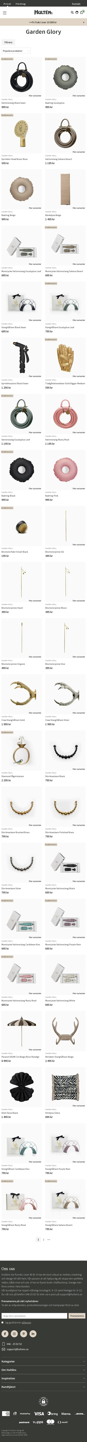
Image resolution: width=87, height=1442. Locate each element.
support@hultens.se (71, 1294)
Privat (7, 3)
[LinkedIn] (32, 1333)
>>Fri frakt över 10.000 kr (43, 22)
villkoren (26, 1322)
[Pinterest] (23, 1333)
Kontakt (76, 3)
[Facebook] (4, 1333)
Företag (21, 3)
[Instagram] (14, 1333)
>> (48, 1239)
